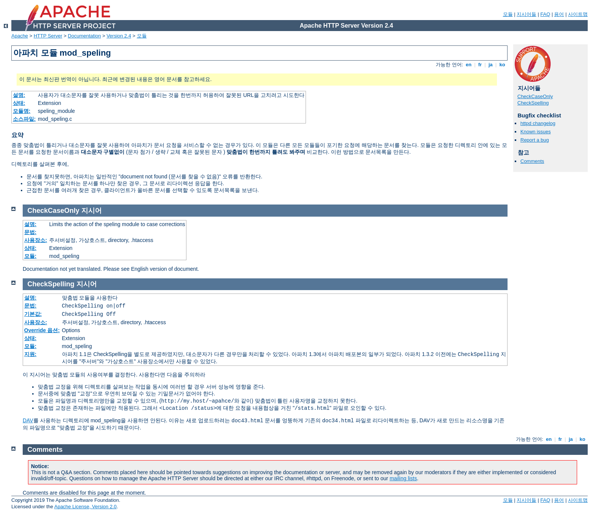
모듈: (30, 256)
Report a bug (534, 140)
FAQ (545, 14)
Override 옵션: (42, 330)
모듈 (508, 14)
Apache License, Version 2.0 (85, 506)
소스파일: (24, 119)
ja (490, 64)
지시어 (91, 210)
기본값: (33, 314)
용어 (559, 14)
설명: (19, 95)
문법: (30, 232)
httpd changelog (538, 123)
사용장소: (35, 240)
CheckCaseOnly (535, 96)
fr (480, 64)
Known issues (535, 131)
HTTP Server (48, 36)
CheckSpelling (533, 103)
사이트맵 (578, 14)
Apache (19, 36)
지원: (30, 354)
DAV (28, 420)
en (468, 64)
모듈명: (22, 111)
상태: (19, 103)
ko (502, 64)
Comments (532, 161)
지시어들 (526, 14)
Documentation (84, 36)
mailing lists (403, 478)
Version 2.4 (119, 36)
